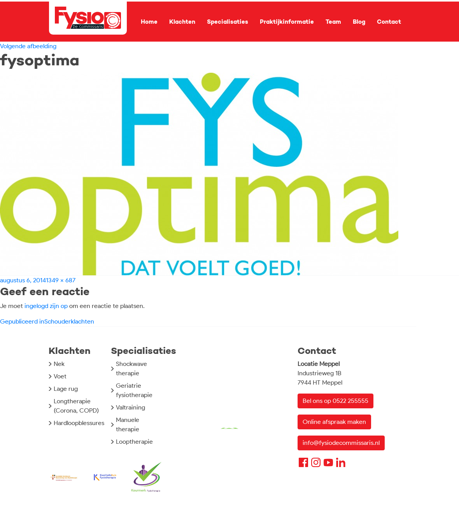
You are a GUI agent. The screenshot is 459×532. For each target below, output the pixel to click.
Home (149, 21)
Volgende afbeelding (28, 46)
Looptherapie (134, 441)
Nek (59, 364)
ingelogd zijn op (46, 306)
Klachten (182, 21)
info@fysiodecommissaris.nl (341, 442)
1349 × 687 (60, 280)
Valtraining (130, 407)
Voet (60, 376)
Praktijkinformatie (287, 21)
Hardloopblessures (79, 423)
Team (333, 21)
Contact (389, 21)
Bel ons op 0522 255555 (335, 400)
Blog (359, 21)
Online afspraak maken (334, 421)
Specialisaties (227, 21)
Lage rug (66, 388)
